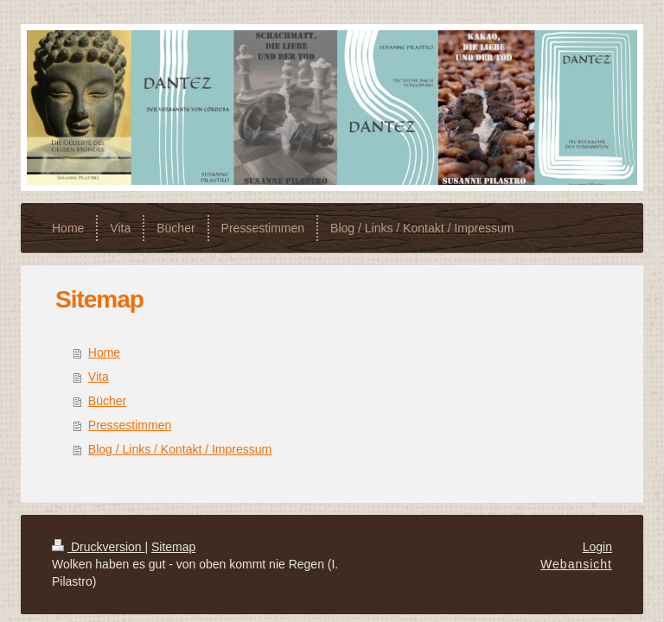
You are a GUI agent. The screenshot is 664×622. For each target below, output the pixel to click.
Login (597, 547)
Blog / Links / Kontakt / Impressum (179, 449)
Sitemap (173, 547)
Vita (98, 377)
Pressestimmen (129, 425)
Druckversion (98, 547)
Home (104, 352)
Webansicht (576, 564)
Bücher (107, 401)
